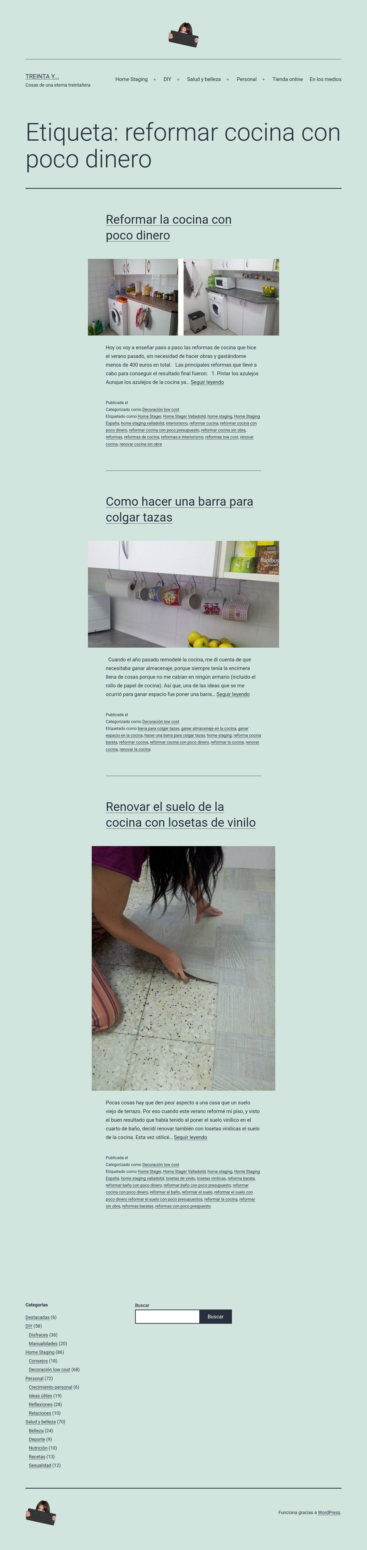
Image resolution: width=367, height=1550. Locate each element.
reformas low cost (221, 437)
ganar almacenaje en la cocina (208, 728)
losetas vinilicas (211, 1178)
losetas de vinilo (180, 1178)
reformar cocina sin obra (223, 430)
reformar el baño (165, 1192)
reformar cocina (204, 423)
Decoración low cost (160, 409)
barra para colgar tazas (158, 728)
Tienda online (287, 79)
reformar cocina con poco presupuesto (164, 430)
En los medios (326, 79)
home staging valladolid (142, 423)
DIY (167, 79)
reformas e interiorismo (182, 437)
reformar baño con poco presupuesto (197, 1185)
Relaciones (40, 1413)
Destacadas (37, 1317)
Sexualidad (40, 1465)
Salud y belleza (204, 79)
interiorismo (177, 423)
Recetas (37, 1456)
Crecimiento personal (50, 1387)
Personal (247, 79)
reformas (114, 437)
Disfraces (38, 1335)
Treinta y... (42, 76)
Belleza (36, 1430)
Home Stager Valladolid (184, 416)
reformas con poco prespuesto (183, 1206)
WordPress (329, 1512)
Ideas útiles (40, 1395)
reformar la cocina (227, 742)
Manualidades (43, 1343)
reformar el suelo (197, 1192)
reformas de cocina (141, 437)
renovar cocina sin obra (141, 444)
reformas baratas (137, 1206)
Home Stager (149, 416)
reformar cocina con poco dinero (179, 742)
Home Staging (131, 79)
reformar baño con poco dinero (134, 1185)
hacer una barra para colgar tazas (175, 735)
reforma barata (241, 1178)
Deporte (37, 1439)
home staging (219, 416)
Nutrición (38, 1448)
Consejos (38, 1361)
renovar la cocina (135, 749)
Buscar (142, 1305)
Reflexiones (41, 1404)
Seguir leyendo (207, 382)
